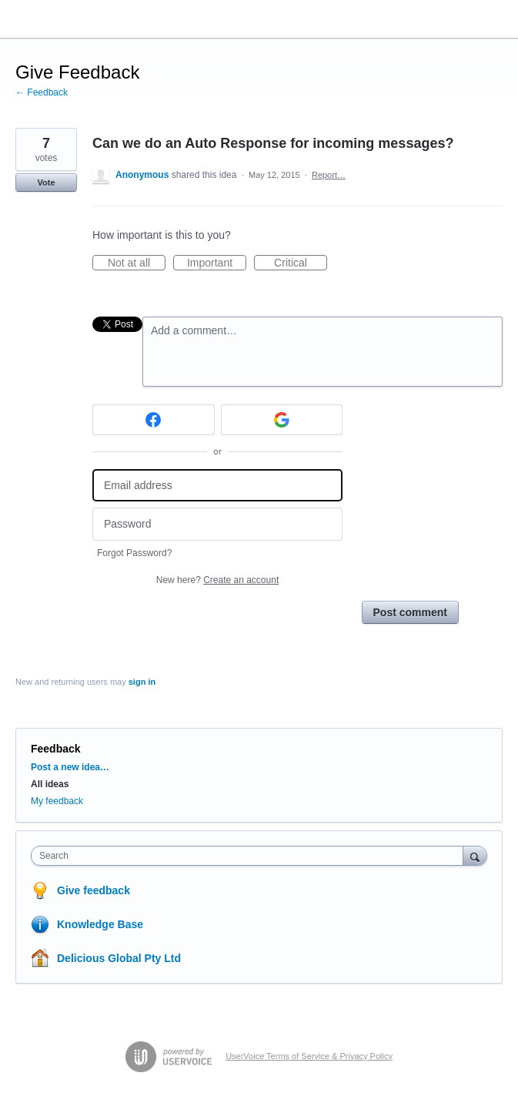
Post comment (410, 612)
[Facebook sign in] (153, 419)
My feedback (57, 801)
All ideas (50, 784)
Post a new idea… (70, 767)
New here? (217, 580)
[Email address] (217, 485)
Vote (46, 182)
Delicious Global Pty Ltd (119, 958)
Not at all (136, 263)
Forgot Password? (134, 553)
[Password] (217, 524)
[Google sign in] (282, 419)
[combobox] (250, 855)
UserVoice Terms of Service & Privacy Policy (309, 1056)
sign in (142, 681)
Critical (300, 263)
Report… (329, 174)
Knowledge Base (100, 924)
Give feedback (93, 890)
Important (216, 263)
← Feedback (41, 92)
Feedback (56, 749)
